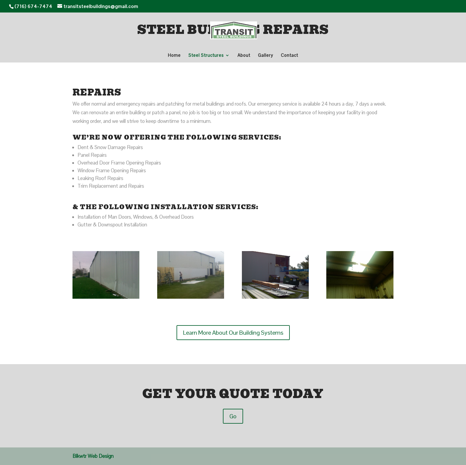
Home (174, 55)
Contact (289, 55)
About (243, 55)
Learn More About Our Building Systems (233, 332)
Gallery (265, 55)
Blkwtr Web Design (93, 456)
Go (233, 416)
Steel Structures (206, 55)
